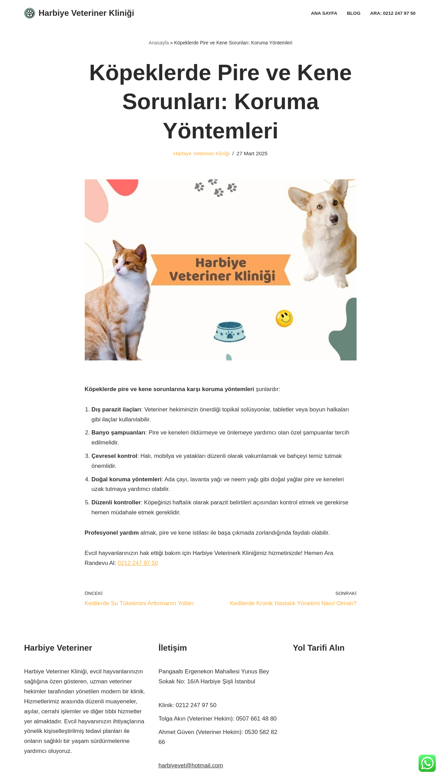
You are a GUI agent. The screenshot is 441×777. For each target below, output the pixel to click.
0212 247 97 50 (138, 563)
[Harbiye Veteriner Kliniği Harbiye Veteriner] (79, 13)
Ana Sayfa (324, 13)
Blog (353, 13)
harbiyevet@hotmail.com (190, 766)
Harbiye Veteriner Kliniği (201, 153)
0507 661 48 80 (256, 719)
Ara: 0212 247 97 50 (393, 13)
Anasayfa (159, 42)
